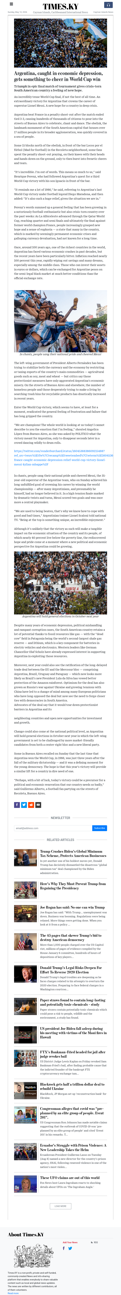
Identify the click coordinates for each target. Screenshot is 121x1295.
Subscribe (99, 828)
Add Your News (70, 1242)
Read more (13, 1293)
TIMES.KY (60, 6)
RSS (94, 1242)
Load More (60, 1206)
